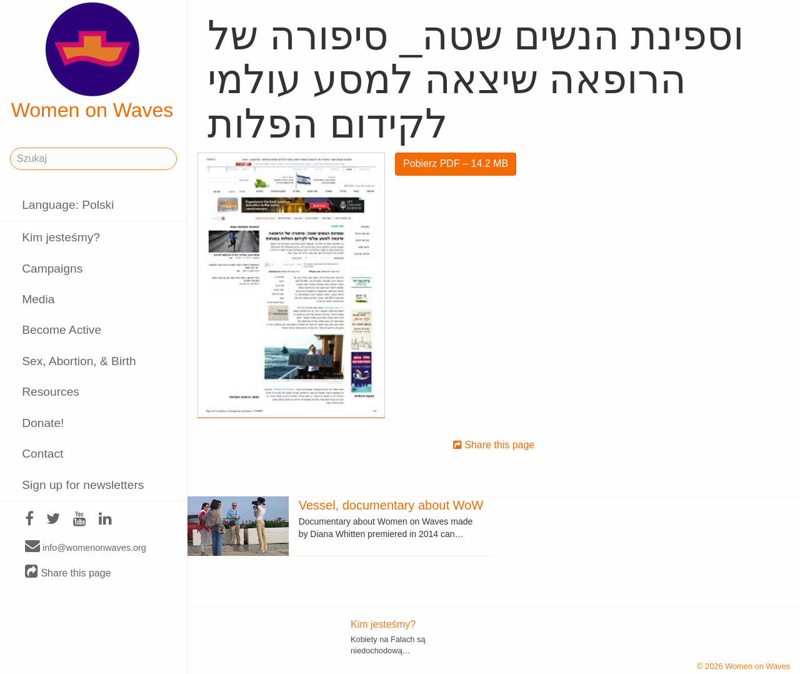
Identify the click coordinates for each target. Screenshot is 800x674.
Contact (42, 453)
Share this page (68, 572)
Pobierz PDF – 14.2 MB (455, 163)
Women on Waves (92, 62)
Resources (50, 391)
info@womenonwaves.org (85, 547)
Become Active (61, 329)
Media (38, 299)
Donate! (43, 423)
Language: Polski (68, 204)
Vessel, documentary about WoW (391, 505)
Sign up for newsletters (83, 484)
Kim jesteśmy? (61, 237)
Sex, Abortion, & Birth (79, 361)
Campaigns (52, 268)
